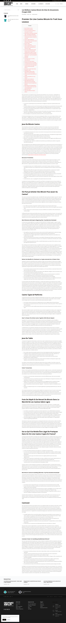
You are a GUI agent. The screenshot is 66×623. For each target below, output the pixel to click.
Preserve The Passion (32, 605)
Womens (27, 3)
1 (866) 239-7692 (58, 611)
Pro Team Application (32, 603)
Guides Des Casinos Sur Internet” (30, 62)
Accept (4, 619)
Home (17, 3)
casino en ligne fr (34, 14)
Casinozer (26, 57)
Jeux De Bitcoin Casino (29, 28)
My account (48, 3)
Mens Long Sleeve (19, 606)
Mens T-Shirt (18, 607)
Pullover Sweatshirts (19, 608)
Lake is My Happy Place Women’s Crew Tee (11, 592)
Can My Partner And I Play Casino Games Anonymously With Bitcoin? (31, 66)
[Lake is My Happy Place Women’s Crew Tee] (5, 592)
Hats (17, 605)
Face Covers (18, 603)
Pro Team (30, 606)
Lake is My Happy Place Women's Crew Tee (13, 20)
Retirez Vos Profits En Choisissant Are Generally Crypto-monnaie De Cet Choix (31, 37)
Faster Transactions (28, 44)
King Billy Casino (28, 70)
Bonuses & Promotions (29, 29)
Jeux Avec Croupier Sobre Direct (30, 68)
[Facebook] (4, 609)
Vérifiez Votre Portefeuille (29, 79)
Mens (21, 3)
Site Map (29, 608)
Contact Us (55, 596)
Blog (29, 607)
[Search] (18, 10)
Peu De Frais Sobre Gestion (29, 61)
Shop (48, 596)
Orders (41, 606)
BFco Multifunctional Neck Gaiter (13, 15)
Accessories (34, 3)
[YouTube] (10, 0)
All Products (41, 3)
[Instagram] (6, 0)
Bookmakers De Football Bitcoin (30, 85)
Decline (9, 619)
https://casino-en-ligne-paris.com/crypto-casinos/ (37, 154)
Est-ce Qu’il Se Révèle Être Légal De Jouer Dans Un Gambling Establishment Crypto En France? (30, 51)
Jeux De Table (27, 43)
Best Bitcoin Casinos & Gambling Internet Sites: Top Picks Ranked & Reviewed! (31, 55)
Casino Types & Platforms (29, 39)
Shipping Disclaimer (43, 607)
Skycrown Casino (28, 89)
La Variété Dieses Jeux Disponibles (31, 63)
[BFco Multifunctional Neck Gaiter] (20, 592)
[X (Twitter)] (8, 0)
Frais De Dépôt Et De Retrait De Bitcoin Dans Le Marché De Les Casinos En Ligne (30, 47)
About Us (51, 596)
